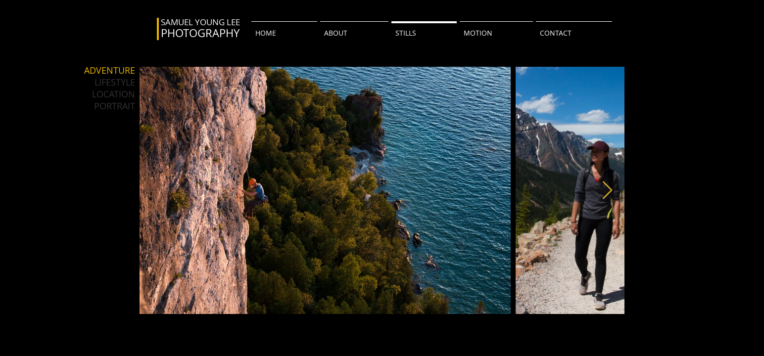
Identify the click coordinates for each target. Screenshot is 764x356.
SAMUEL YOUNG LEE (200, 22)
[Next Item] (607, 190)
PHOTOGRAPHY (200, 33)
